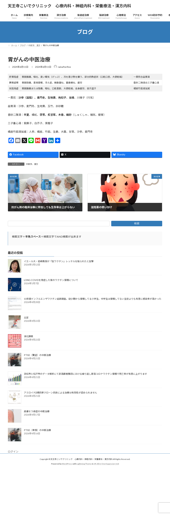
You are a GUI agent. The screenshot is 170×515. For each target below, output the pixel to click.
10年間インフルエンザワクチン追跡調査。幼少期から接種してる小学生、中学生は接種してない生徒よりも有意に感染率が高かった (92, 298)
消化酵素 (28, 336)
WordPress (67, 464)
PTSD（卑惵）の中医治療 (37, 430)
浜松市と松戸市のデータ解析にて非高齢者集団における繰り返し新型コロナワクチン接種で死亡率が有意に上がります (85, 373)
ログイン (13, 451)
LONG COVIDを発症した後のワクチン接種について (51, 280)
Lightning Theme (84, 464)
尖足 (26, 317)
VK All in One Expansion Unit (106, 464)
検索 (136, 223)
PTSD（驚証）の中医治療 (37, 355)
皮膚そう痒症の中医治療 (36, 411)
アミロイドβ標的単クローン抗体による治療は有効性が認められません (60, 392)
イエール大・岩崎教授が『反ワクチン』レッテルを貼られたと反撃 (59, 261)
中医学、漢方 (32, 164)
